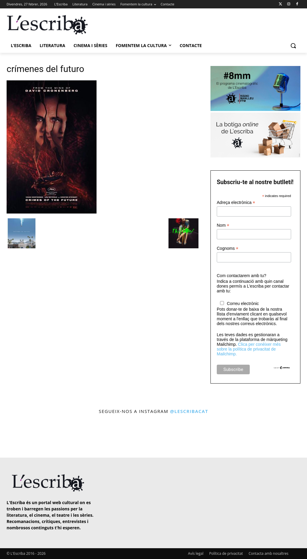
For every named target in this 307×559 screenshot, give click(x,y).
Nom (223, 225)
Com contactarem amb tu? (241, 275)
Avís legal (195, 553)
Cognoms (227, 248)
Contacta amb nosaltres (268, 553)
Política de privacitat (226, 553)
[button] (293, 45)
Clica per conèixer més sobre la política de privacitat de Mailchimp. (249, 349)
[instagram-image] (18, 436)
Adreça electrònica (236, 202)
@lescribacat (189, 411)
